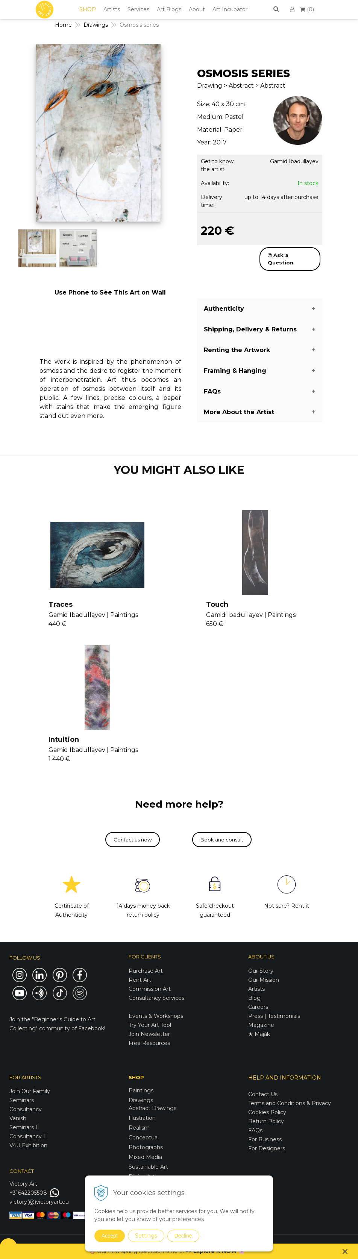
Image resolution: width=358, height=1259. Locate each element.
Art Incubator (229, 9)
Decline (183, 1236)
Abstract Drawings (152, 1108)
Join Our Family (29, 1091)
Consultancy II (28, 1136)
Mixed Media (145, 1157)
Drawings (141, 1100)
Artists (111, 9)
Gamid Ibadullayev (294, 161)
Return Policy (266, 1121)
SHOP (87, 9)
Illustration (142, 1118)
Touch (217, 604)
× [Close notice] (345, 1251)
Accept (110, 1236)
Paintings (141, 1090)
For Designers (266, 1148)
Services (138, 9)
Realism (139, 1127)
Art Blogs (169, 9)
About (197, 9)
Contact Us (263, 1094)
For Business (265, 1139)
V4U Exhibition (28, 1145)
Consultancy (25, 1109)
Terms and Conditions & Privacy (289, 1103)
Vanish (17, 1118)
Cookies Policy (267, 1112)
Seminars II (24, 1127)
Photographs (146, 1147)
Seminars (21, 1100)
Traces (61, 604)
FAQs (255, 1130)
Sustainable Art (148, 1166)
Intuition (64, 739)
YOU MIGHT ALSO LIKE (179, 470)
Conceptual (144, 1137)
